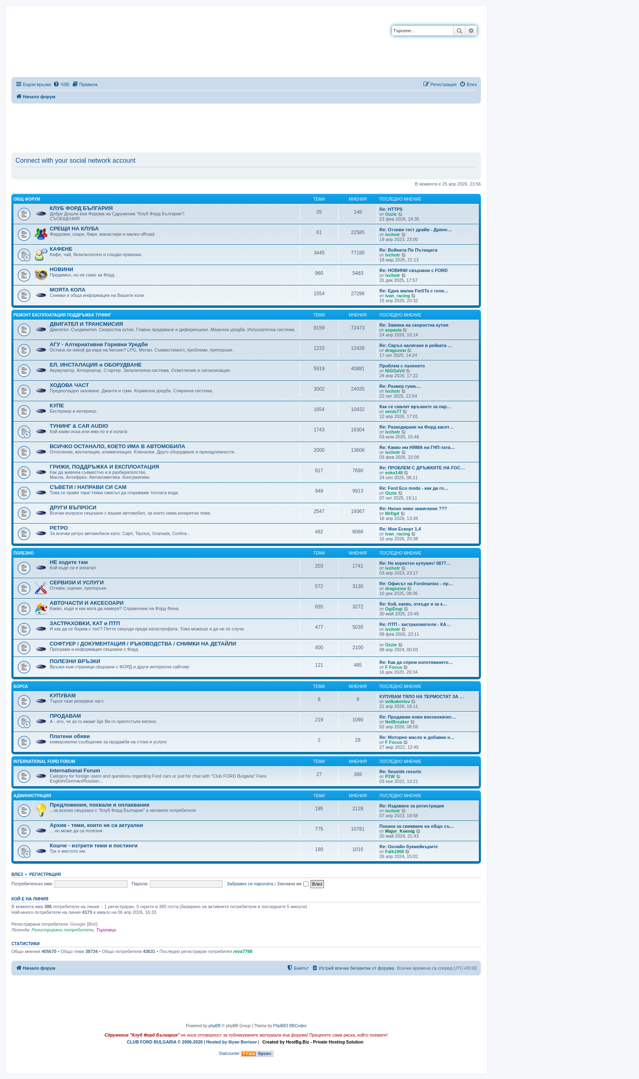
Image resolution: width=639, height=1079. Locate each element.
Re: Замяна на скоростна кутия (413, 325)
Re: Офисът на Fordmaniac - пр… (416, 583)
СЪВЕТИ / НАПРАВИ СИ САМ (88, 487)
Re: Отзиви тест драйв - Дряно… (415, 229)
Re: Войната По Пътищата (408, 250)
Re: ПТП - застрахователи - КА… (415, 624)
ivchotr (392, 234)
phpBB (215, 1026)
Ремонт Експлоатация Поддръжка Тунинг (62, 315)
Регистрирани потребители (62, 929)
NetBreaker (397, 721)
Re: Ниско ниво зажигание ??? (413, 508)
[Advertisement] (246, 126)
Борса (20, 686)
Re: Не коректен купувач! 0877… (415, 563)
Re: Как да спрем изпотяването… (416, 662)
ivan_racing (397, 295)
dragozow (395, 350)
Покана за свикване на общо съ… (416, 826)
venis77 (393, 411)
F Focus (393, 667)
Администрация (32, 796)
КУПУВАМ (63, 695)
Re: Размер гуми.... (400, 386)
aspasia (393, 329)
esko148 (394, 472)
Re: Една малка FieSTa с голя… (413, 290)
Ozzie (391, 214)
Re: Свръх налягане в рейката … (415, 345)
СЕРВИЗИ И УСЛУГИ (77, 582)
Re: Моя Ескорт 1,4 (400, 528)
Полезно (23, 553)
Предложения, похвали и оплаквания (100, 805)
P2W (390, 776)
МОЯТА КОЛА (68, 290)
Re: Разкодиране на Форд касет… (416, 427)
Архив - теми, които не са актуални (96, 825)
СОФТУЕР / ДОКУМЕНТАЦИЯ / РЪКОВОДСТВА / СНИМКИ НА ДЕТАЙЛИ (143, 644)
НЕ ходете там (69, 562)
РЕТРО (59, 528)
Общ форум (26, 199)
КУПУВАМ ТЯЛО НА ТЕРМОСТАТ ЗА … (421, 696)
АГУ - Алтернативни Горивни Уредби (99, 344)
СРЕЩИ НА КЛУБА (74, 229)
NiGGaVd (395, 370)
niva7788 (243, 951)
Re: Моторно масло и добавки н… (417, 737)
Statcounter (229, 1053)
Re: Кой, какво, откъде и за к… (413, 603)
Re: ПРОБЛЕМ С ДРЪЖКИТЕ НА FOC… (422, 467)
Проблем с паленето (402, 365)
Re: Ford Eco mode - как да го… (413, 488)
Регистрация (45, 874)
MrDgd (392, 513)
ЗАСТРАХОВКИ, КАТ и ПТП (85, 623)
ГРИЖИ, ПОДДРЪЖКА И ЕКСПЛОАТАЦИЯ (104, 467)
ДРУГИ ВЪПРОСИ (73, 507)
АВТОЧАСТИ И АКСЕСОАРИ (86, 603)
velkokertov (397, 701)
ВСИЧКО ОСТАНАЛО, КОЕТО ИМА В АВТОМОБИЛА (117, 446)
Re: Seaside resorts (400, 771)
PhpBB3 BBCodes (289, 1026)
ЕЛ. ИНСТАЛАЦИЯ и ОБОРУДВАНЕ (96, 365)
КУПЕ (57, 405)
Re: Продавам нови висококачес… (417, 716)
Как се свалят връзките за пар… (415, 406)
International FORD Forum (44, 761)
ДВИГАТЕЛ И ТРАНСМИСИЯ (86, 324)
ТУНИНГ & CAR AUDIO (79, 426)
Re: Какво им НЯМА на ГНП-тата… (417, 447)
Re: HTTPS (391, 209)
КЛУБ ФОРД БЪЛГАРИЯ (81, 208)
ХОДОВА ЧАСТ (69, 385)
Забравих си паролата (250, 883)
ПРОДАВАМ (65, 716)
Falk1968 (394, 851)
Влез (17, 874)
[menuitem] (61, 84)
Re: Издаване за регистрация (411, 805)
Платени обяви (70, 736)
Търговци (106, 929)
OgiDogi (394, 608)
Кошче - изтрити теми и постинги (94, 845)
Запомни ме (292, 883)
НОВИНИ (61, 269)
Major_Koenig (400, 831)
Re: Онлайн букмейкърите (408, 846)
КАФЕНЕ (61, 249)
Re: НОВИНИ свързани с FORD (413, 270)
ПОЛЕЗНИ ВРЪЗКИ (75, 661)
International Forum (75, 770)
